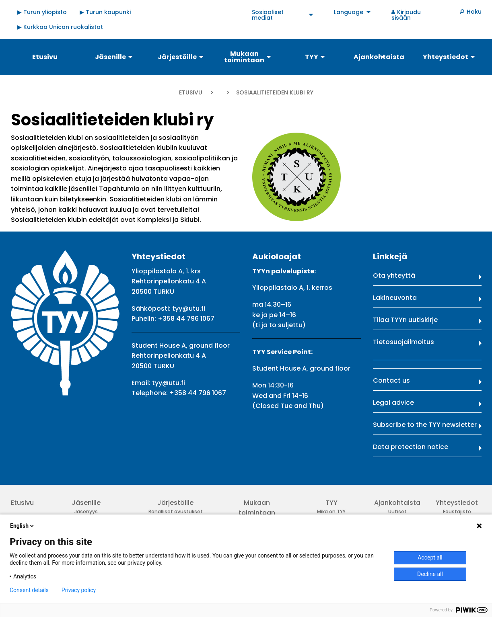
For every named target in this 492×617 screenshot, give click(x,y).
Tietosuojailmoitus (403, 341)
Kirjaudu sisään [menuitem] (406, 15)
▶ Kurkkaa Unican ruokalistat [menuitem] (60, 27)
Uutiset (397, 511)
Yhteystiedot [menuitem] (445, 56)
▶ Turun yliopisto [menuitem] (42, 12)
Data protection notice (410, 446)
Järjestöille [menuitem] (177, 56)
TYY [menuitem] (311, 56)
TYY (331, 502)
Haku (474, 12)
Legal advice (393, 402)
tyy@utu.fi (188, 308)
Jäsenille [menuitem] (110, 56)
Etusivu (190, 92)
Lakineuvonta (395, 297)
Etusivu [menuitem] (45, 56)
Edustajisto (457, 511)
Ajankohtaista (397, 502)
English (22, 526)
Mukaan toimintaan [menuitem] (244, 57)
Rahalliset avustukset (175, 511)
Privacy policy (79, 590)
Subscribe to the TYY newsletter (425, 424)
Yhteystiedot (457, 502)
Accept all (430, 557)
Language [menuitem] (348, 12)
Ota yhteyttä (394, 275)
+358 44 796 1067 (186, 318)
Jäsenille (86, 502)
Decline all (430, 574)
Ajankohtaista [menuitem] (379, 56)
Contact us (391, 380)
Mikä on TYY (331, 511)
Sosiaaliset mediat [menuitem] (268, 15)
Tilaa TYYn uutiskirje (405, 319)
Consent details (29, 590)
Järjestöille (175, 502)
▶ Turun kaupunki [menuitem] (105, 12)
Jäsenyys (86, 511)
